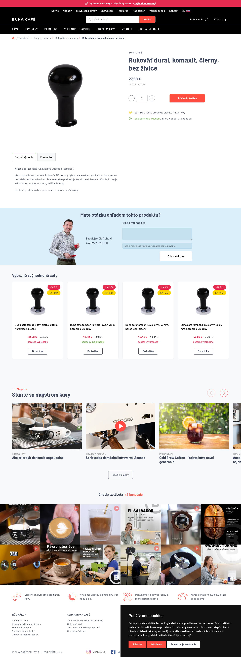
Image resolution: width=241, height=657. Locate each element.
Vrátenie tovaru (33, 624)
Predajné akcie (149, 28)
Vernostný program (21, 627)
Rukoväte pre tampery (66, 38)
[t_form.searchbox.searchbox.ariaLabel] (116, 19)
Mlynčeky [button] (50, 28)
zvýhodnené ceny (144, 3)
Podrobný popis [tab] (24, 157)
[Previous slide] (211, 393)
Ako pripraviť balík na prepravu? (83, 627)
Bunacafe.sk (23, 38)
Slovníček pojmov (86, 10)
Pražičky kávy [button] (106, 28)
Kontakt (173, 10)
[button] (186, 10)
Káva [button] (15, 28)
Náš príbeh (139, 10)
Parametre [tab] (46, 156)
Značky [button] (127, 28)
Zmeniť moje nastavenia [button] (183, 644)
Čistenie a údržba (76, 631)
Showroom (107, 10)
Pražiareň (123, 10)
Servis (55, 10)
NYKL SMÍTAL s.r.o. (53, 652)
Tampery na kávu (42, 38)
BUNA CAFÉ (24, 19)
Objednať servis (75, 624)
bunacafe (134, 494)
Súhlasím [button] (137, 644)
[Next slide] (224, 393)
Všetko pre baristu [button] (77, 28)
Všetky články (120, 474)
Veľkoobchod (157, 10)
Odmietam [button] (156, 644)
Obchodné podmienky (23, 631)
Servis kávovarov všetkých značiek (84, 620)
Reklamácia (18, 624)
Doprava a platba (20, 620)
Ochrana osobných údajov (25, 634)
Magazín (67, 10)
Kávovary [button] (31, 28)
